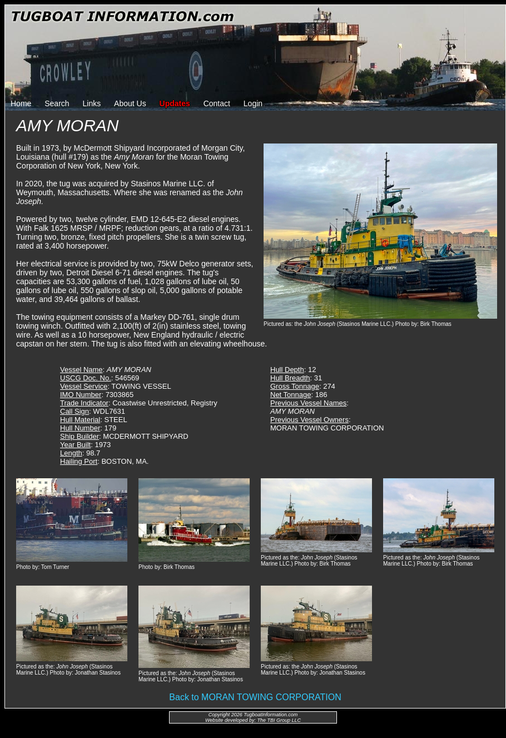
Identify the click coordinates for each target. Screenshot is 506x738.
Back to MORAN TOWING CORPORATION (255, 697)
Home (21, 103)
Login (253, 103)
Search (56, 103)
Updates (175, 103)
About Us (130, 103)
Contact (217, 103)
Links (92, 103)
